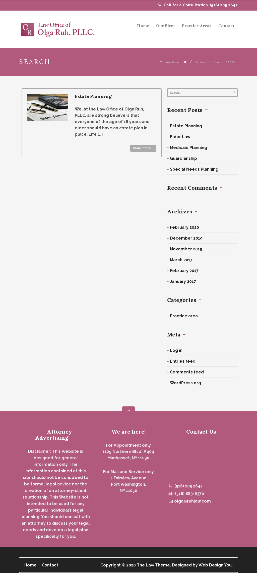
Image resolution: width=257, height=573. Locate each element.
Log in (176, 350)
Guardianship (183, 158)
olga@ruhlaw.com (190, 501)
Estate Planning (93, 96)
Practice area (184, 316)
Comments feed (187, 372)
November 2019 (186, 249)
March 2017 (181, 259)
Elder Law (180, 136)
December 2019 (186, 238)
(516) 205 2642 (224, 5)
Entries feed (183, 361)
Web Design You (215, 565)
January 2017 (183, 281)
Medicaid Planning (188, 147)
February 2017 (184, 270)
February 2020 (184, 227)
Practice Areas (195, 26)
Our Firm (165, 25)
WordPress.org (185, 382)
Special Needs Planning (194, 169)
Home (143, 25)
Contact (226, 25)
